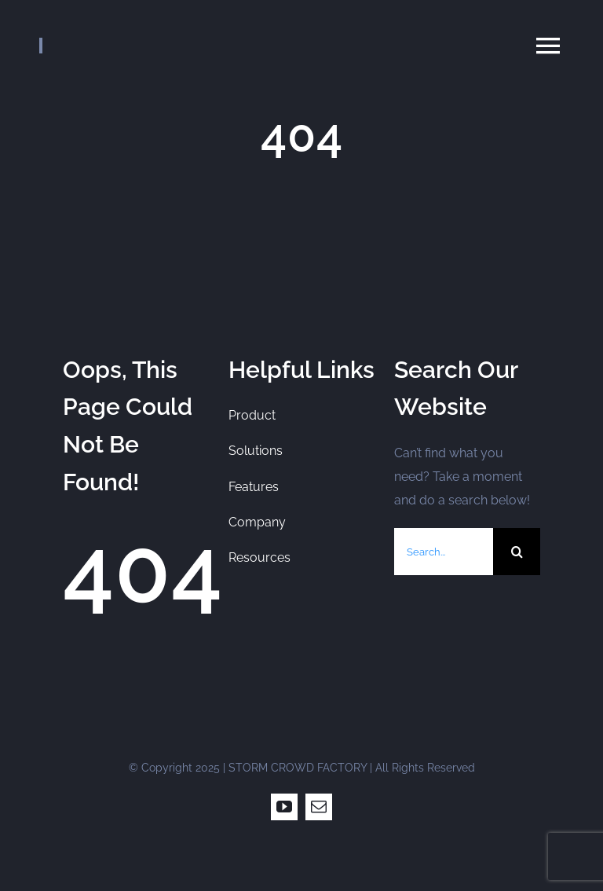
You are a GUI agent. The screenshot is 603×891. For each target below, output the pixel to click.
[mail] (318, 807)
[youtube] (284, 807)
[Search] (516, 551)
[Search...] (444, 551)
